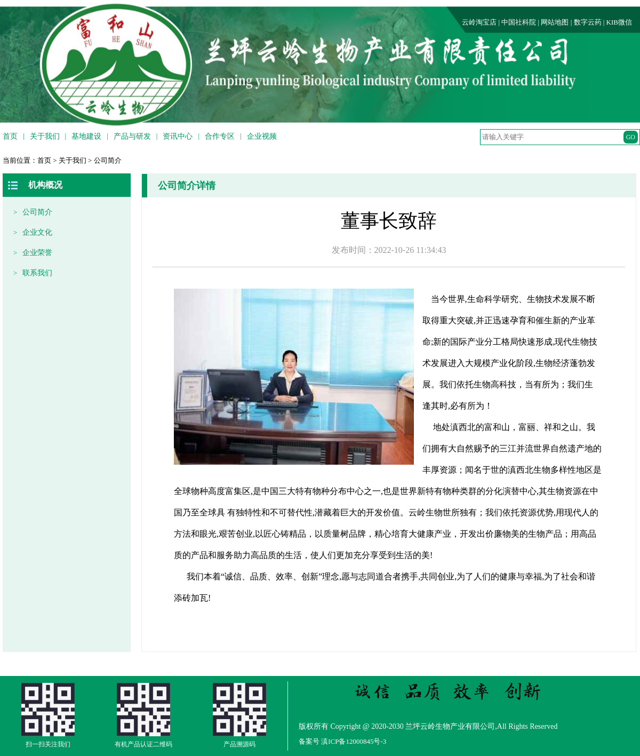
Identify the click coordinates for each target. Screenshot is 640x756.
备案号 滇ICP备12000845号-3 (342, 741)
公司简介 (108, 160)
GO (630, 137)
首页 (44, 160)
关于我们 (72, 160)
